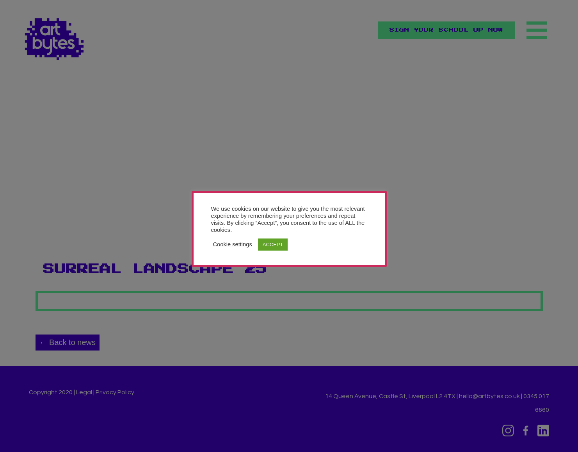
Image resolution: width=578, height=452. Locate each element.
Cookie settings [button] (232, 244)
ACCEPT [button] (273, 244)
